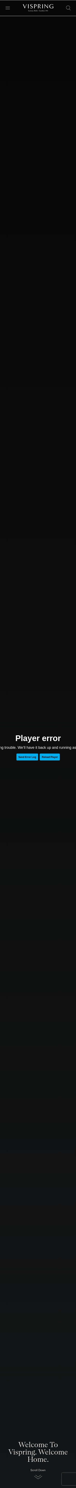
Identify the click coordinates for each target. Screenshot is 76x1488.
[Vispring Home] (38, 8)
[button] (38, 1475)
